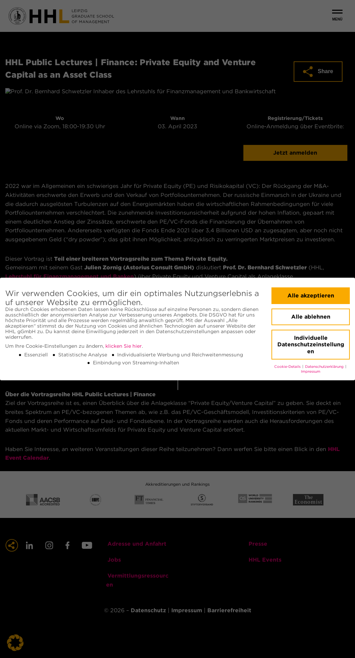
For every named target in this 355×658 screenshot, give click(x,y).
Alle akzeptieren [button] (310, 295)
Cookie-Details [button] (288, 366)
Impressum (310, 371)
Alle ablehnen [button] (310, 316)
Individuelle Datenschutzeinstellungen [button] (310, 345)
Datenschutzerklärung (325, 366)
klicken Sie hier (123, 346)
